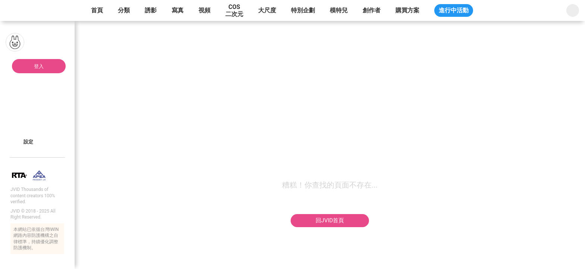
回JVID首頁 (330, 220)
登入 (39, 66)
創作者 (372, 10)
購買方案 (407, 10)
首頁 (97, 10)
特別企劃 (303, 10)
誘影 (151, 10)
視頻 (204, 10)
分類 (124, 10)
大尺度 (267, 10)
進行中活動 (454, 10)
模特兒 (339, 10)
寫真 (178, 10)
